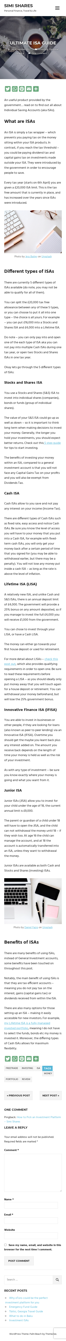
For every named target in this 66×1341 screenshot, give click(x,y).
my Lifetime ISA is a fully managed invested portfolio (27, 1026)
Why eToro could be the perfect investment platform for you (26, 1300)
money (48, 1074)
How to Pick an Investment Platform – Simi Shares (32, 1119)
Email (8, 1215)
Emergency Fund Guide (23, 1307)
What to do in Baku (21, 1316)
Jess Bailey (31, 257)
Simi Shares (18, 5)
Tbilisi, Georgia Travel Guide (26, 1311)
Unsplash (47, 257)
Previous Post (19, 1095)
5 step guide (52, 443)
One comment (39, 53)
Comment (11, 1150)
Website (9, 1230)
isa (38, 1068)
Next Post (49, 1095)
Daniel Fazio (31, 927)
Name (9, 1200)
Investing (43, 49)
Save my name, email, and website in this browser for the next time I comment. (32, 1247)
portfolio (12, 1079)
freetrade (12, 1068)
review (26, 1079)
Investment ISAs (19, 1320)
